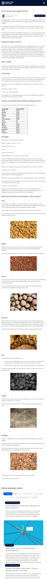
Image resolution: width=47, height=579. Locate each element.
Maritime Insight (40, 15)
